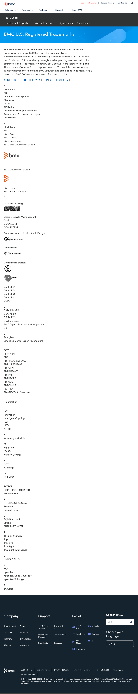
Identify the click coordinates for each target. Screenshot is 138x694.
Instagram (78, 649)
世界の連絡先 (25, 639)
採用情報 (8, 639)
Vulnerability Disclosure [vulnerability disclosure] (43, 636)
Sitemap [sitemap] (7, 646)
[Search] (132, 3)
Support (59, 10)
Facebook (78, 634)
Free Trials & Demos (88, 3)
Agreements (66, 23)
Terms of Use (105, 679)
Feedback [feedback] (24, 633)
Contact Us (122, 3)
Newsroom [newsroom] (24, 646)
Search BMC (114, 615)
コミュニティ (77, 627)
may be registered (103, 682)
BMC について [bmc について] (10, 627)
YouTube (93, 634)
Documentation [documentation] (60, 635)
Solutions (9, 10)
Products (26, 10)
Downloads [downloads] (43, 644)
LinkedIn (93, 626)
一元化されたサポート (43, 628)
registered (87, 682)
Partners (43, 10)
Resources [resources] (58, 644)
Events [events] (22, 627)
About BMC (77, 10)
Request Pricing (107, 3)
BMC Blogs (76, 642)
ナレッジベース (59, 628)
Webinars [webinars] (8, 633)
